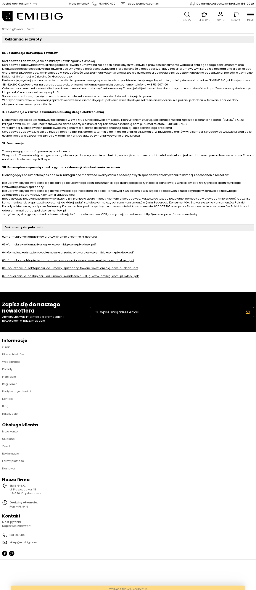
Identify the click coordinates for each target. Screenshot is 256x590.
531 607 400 (107, 4)
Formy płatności (13, 461)
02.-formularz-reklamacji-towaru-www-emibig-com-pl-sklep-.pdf (50, 237)
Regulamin (9, 384)
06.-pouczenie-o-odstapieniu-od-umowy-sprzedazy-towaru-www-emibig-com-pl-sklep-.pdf (70, 268)
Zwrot (6, 446)
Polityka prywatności (16, 391)
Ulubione (8, 439)
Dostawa (8, 468)
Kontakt (7, 399)
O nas (6, 347)
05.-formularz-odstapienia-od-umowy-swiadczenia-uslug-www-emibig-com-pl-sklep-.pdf (68, 260)
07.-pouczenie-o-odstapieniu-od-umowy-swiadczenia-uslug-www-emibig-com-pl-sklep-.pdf (70, 276)
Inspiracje (9, 377)
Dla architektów (13, 354)
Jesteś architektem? (16, 4)
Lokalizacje (10, 414)
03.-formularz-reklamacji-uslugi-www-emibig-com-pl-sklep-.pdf (49, 244)
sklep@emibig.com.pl (143, 4)
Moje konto (10, 431)
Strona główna (12, 29)
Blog (5, 406)
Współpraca (11, 362)
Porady (7, 369)
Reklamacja (10, 453)
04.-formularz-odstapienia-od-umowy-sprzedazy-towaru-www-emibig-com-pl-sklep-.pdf (68, 252)
